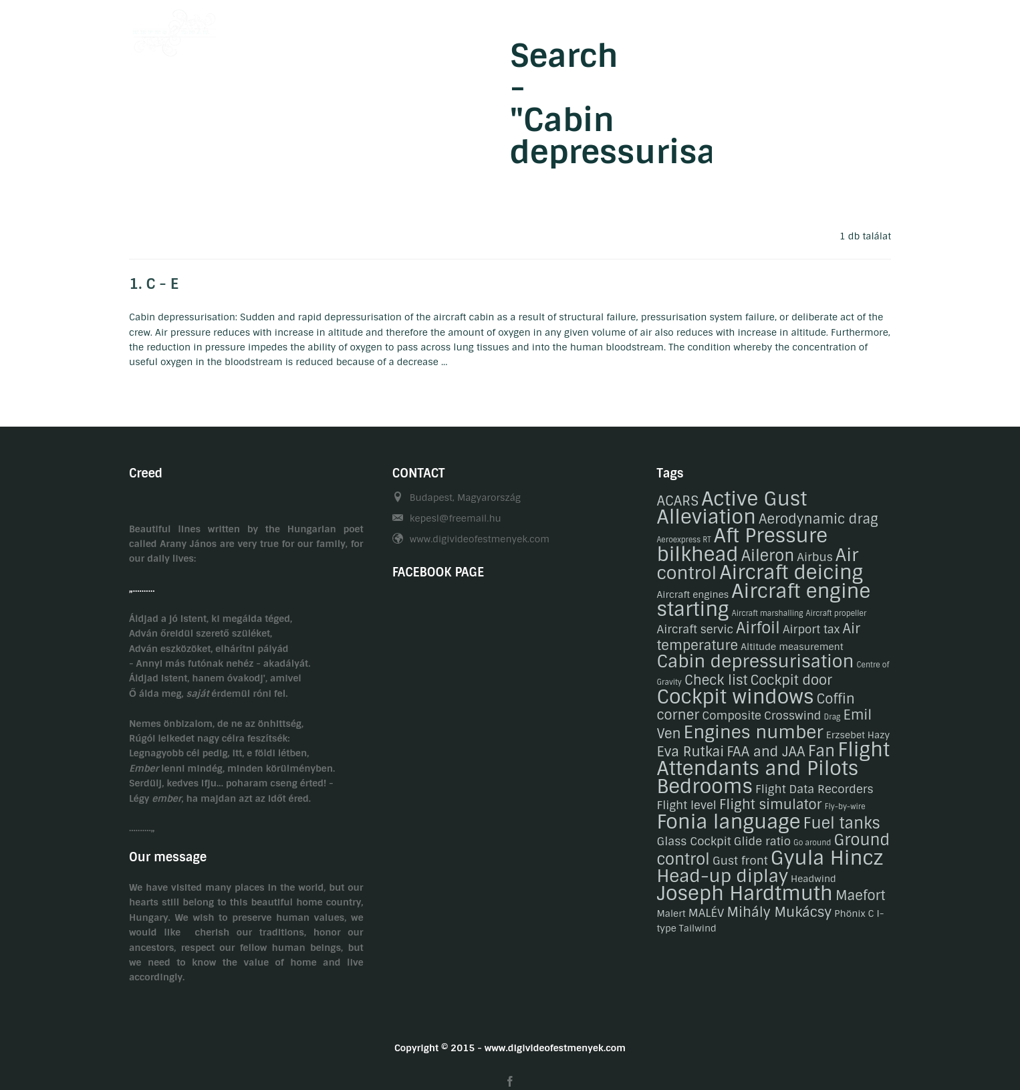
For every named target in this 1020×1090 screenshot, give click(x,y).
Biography (510, 29)
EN (885, 29)
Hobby (575, 29)
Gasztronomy (646, 29)
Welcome (439, 29)
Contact (721, 29)
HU (858, 29)
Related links (795, 29)
